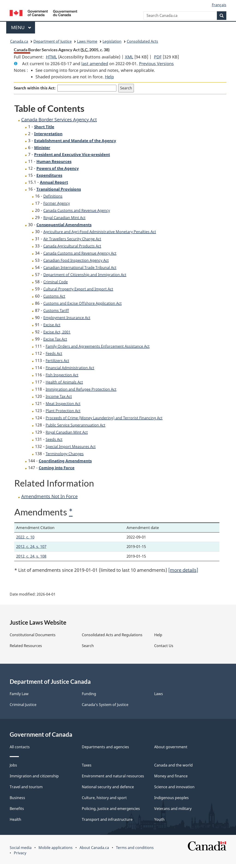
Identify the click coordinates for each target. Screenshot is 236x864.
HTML (51, 57)
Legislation (112, 41)
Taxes (86, 765)
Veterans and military (173, 808)
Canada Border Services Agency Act (59, 119)
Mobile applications (55, 847)
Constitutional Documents (33, 634)
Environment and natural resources (113, 776)
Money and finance (171, 776)
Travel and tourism (26, 786)
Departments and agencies (105, 746)
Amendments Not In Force (49, 496)
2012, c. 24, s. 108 (31, 556)
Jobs (13, 765)
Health (15, 819)
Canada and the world (173, 765)
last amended (94, 63)
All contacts (20, 746)
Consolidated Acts (142, 41)
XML (129, 57)
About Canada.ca (94, 847)
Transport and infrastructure (107, 819)
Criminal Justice (23, 704)
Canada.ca (19, 41)
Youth (159, 819)
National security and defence (108, 786)
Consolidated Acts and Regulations (112, 634)
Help (109, 76)
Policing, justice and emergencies (111, 808)
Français (219, 4)
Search (88, 645)
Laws (158, 693)
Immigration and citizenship (34, 776)
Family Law (19, 693)
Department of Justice (52, 41)
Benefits (17, 808)
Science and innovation (174, 786)
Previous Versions (156, 63)
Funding (89, 693)
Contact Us (163, 645)
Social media (21, 847)
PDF (158, 57)
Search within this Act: (35, 88)
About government (170, 746)
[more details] (183, 570)
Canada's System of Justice (105, 704)
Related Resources (26, 645)
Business (17, 797)
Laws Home (87, 41)
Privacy (20, 852)
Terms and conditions (135, 847)
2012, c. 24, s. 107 (31, 546)
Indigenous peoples (171, 797)
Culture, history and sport (104, 797)
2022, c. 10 (25, 537)
